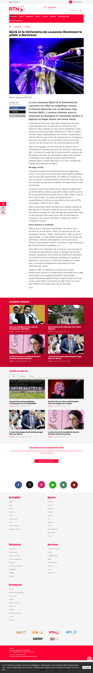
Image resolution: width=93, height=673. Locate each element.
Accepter (86, 667)
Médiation (12, 609)
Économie (12, 512)
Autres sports (51, 532)
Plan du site (31, 651)
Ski (48, 519)
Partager (14, 108)
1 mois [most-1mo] (31, 376)
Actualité (13, 16)
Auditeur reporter (14, 525)
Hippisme (50, 522)
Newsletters (52, 484)
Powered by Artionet (14, 656)
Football (50, 501)
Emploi (50, 569)
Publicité (11, 599)
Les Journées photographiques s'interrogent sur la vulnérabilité (22, 402)
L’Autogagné (12, 569)
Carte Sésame (13, 596)
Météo (49, 559)
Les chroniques (13, 552)
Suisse (10, 505)
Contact (11, 616)
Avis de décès (51, 572)
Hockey (50, 505)
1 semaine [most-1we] (22, 376)
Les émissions (13, 548)
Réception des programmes (16, 592)
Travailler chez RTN (14, 602)
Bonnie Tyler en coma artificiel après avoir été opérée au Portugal (63, 402)
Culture (27, 27)
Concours (11, 576)
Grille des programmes (15, 559)
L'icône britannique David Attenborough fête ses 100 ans (64, 357)
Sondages (11, 572)
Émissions (29, 16)
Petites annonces (52, 562)
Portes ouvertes (16, 21)
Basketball (50, 508)
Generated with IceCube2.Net (29, 656)
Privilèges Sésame (53, 555)
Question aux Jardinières (16, 566)
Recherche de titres (14, 555)
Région (11, 501)
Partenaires (12, 606)
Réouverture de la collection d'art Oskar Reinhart (64, 328)
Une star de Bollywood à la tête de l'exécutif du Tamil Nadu (23, 328)
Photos (38, 16)
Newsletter (12, 620)
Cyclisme (50, 515)
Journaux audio (13, 519)
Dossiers (11, 522)
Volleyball (50, 512)
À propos (11, 589)
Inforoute (50, 566)
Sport (21, 16)
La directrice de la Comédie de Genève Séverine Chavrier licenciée (24, 357)
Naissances (12, 562)
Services (53, 16)
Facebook (18, 484)
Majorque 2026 (63, 16)
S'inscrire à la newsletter (46, 461)
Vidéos (45, 16)
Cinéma (50, 552)
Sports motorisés (52, 529)
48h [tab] (13, 376)
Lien (13, 116)
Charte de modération (15, 613)
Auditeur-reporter (75, 2)
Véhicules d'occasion (53, 548)
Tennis (49, 525)
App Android (74, 484)
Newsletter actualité (14, 529)
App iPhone (63, 484)
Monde (11, 508)
